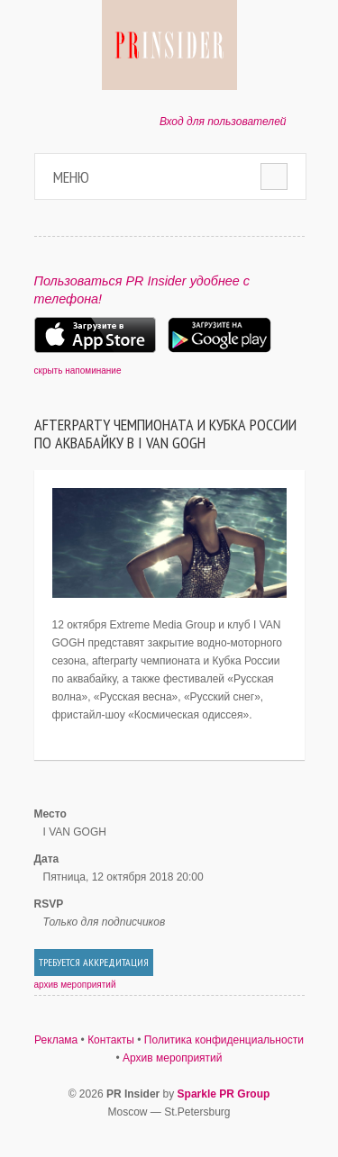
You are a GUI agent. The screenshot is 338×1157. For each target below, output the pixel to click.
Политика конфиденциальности (224, 1040)
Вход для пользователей (223, 121)
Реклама (56, 1040)
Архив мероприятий (173, 1058)
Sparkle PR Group (224, 1094)
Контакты (110, 1040)
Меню (71, 177)
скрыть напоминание (78, 370)
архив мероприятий (75, 985)
